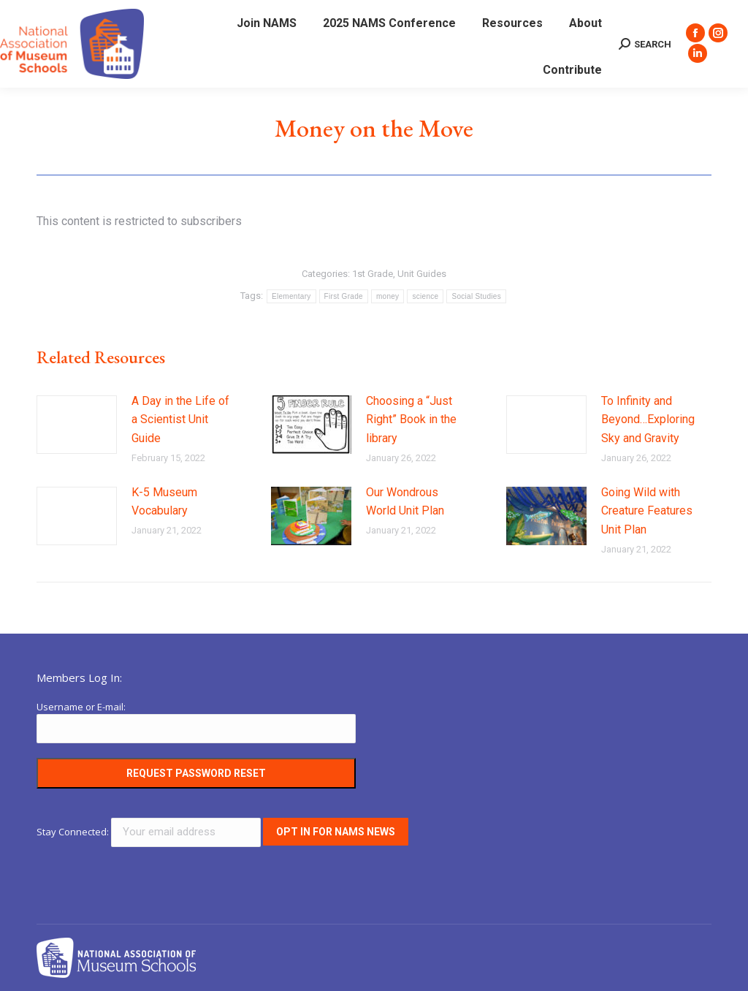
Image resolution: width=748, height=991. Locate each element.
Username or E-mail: (81, 706)
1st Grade (372, 273)
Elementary (291, 296)
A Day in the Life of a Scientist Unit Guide (180, 419)
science (425, 296)
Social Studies (476, 296)
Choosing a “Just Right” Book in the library (411, 419)
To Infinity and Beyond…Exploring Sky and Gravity (648, 419)
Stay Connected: (150, 831)
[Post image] (77, 424)
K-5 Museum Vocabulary (164, 501)
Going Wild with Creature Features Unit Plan (646, 510)
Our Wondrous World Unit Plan (405, 501)
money (388, 296)
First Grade (343, 296)
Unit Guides (421, 273)
